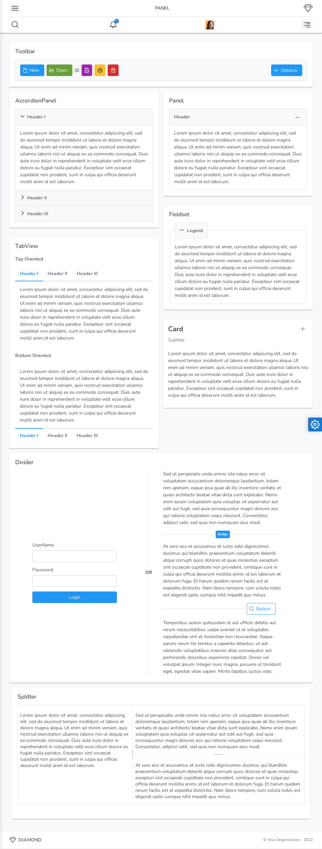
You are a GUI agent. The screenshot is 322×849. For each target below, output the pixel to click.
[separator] (132, 754)
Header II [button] (33, 198)
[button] (286, 70)
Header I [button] (33, 117)
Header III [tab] (87, 273)
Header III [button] (34, 214)
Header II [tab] (57, 273)
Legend (191, 230)
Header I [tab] (29, 273)
